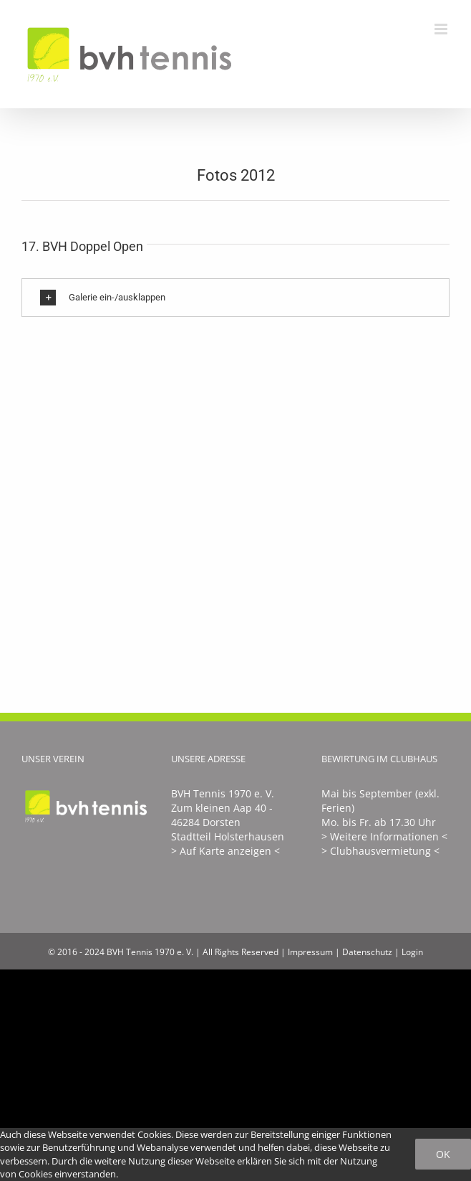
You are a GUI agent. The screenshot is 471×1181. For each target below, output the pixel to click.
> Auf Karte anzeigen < (225, 851)
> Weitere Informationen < (384, 836)
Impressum (310, 952)
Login (412, 952)
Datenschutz (367, 952)
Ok (443, 1154)
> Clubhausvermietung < (380, 851)
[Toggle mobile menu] (442, 29)
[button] (235, 298)
